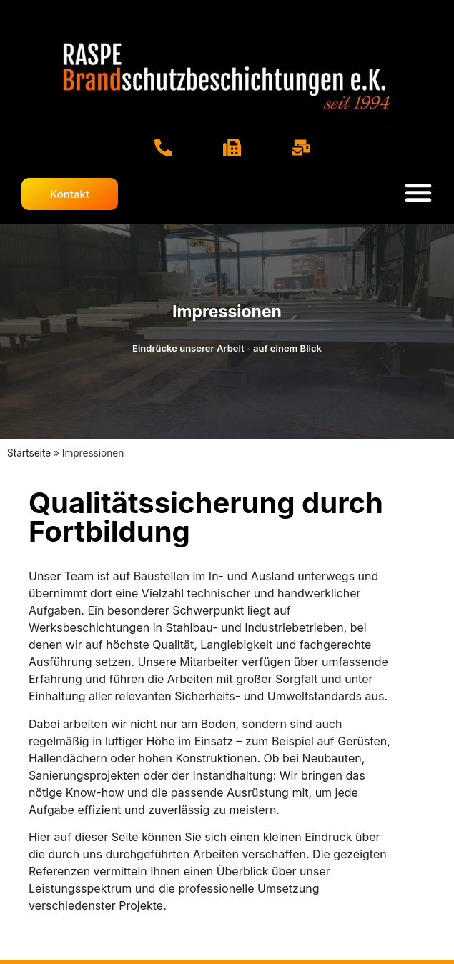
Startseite (29, 453)
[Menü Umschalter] (418, 192)
